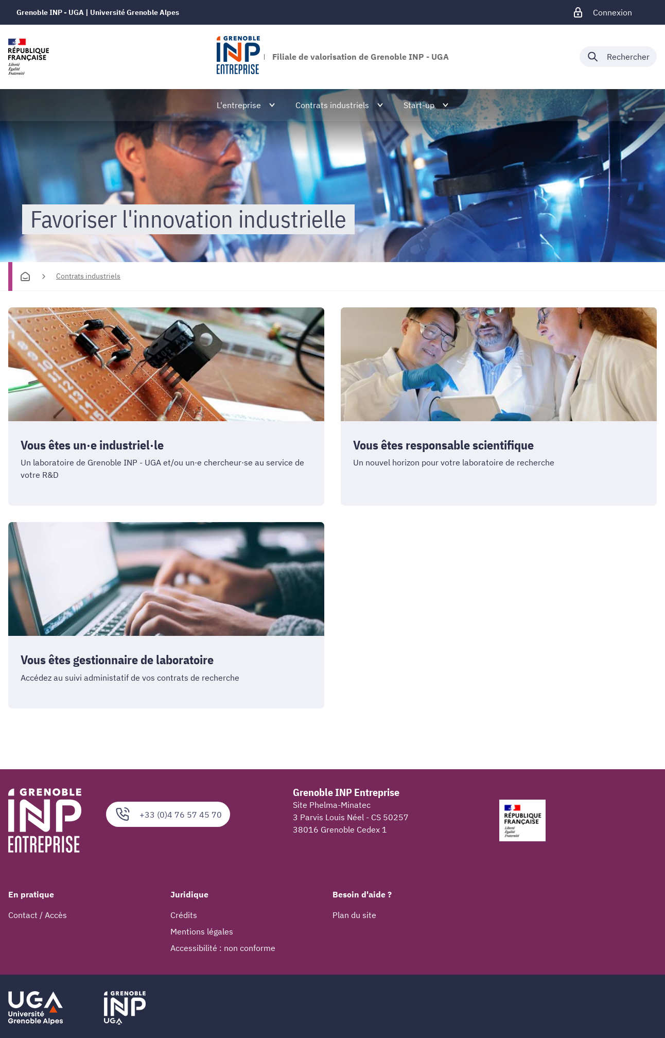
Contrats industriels (88, 276)
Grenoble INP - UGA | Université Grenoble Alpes (97, 12)
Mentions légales (201, 932)
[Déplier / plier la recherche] (618, 56)
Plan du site (354, 915)
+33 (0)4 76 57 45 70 (168, 814)
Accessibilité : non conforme (222, 948)
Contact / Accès (37, 915)
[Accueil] (25, 276)
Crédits (183, 915)
